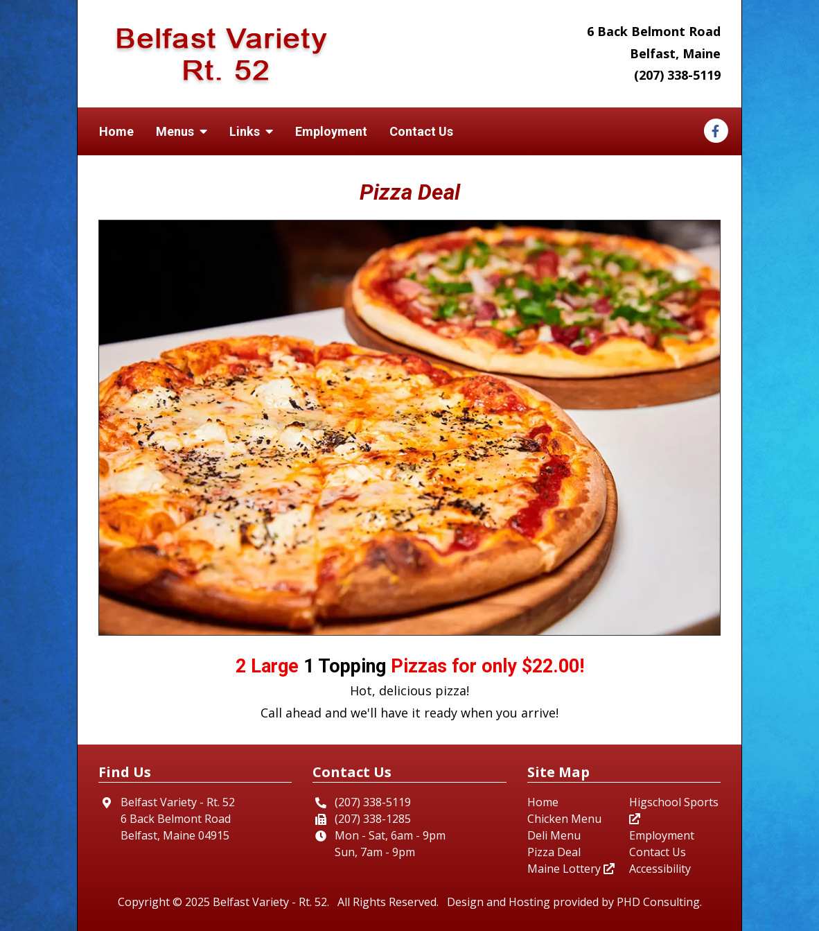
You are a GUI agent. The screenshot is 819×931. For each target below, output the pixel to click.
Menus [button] (181, 131)
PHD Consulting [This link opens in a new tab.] (658, 902)
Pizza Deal (554, 852)
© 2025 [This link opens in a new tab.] (191, 902)
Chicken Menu (564, 818)
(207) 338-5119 (677, 75)
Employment (331, 131)
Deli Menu (554, 835)
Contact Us (421, 131)
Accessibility (660, 868)
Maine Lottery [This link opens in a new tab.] (571, 868)
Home (116, 131)
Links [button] (251, 131)
